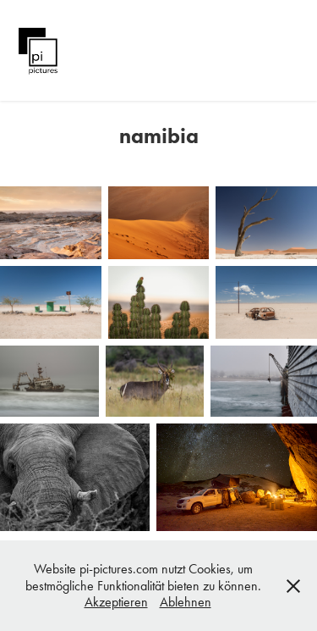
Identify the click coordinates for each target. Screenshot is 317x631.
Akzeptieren (116, 602)
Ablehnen (185, 602)
